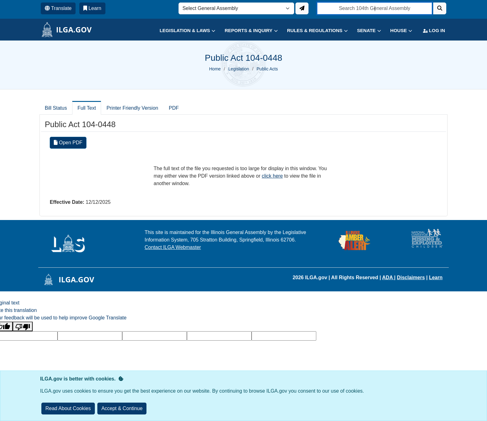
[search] (374, 8)
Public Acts (267, 68)
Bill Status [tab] (56, 108)
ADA (388, 277)
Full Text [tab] (86, 108)
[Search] (439, 8)
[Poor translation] (23, 326)
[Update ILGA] (301, 8)
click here (272, 176)
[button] (182, 30)
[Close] (122, 408)
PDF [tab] (174, 108)
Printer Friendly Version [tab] (132, 108)
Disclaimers (411, 277)
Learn (436, 277)
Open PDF (68, 142)
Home (215, 68)
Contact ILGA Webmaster (173, 247)
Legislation (238, 68)
